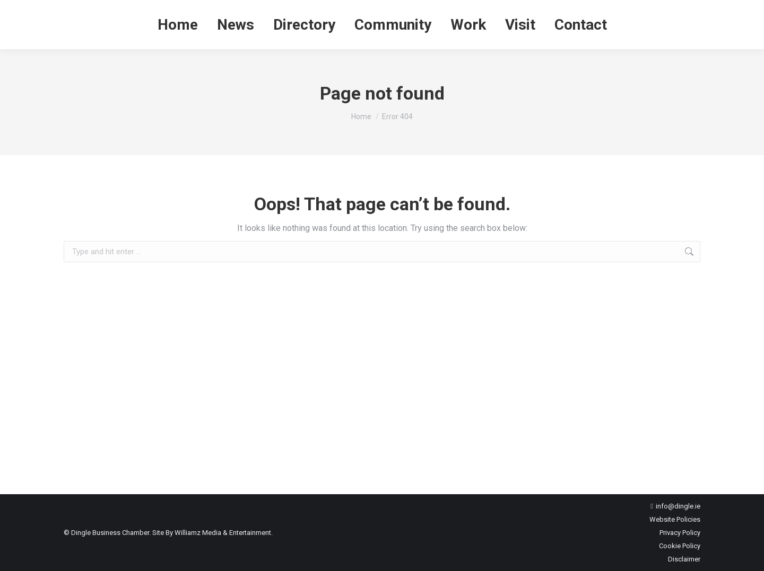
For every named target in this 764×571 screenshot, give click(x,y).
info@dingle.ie (678, 506)
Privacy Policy (679, 533)
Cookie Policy (679, 546)
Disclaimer (684, 559)
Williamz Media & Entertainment (223, 533)
